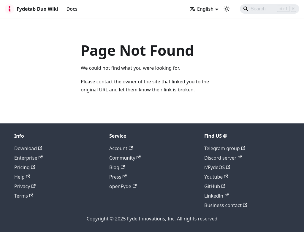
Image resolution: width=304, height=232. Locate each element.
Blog (117, 167)
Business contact (225, 205)
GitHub (214, 186)
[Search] (269, 9)
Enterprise (28, 158)
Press (118, 177)
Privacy (25, 186)
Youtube (216, 177)
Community (125, 158)
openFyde (123, 186)
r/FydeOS (217, 167)
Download (28, 148)
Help (22, 177)
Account (121, 148)
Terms (23, 196)
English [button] (201, 9)
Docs (71, 9)
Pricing (24, 167)
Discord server (223, 158)
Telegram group (224, 148)
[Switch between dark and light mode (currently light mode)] (227, 9)
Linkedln (216, 196)
